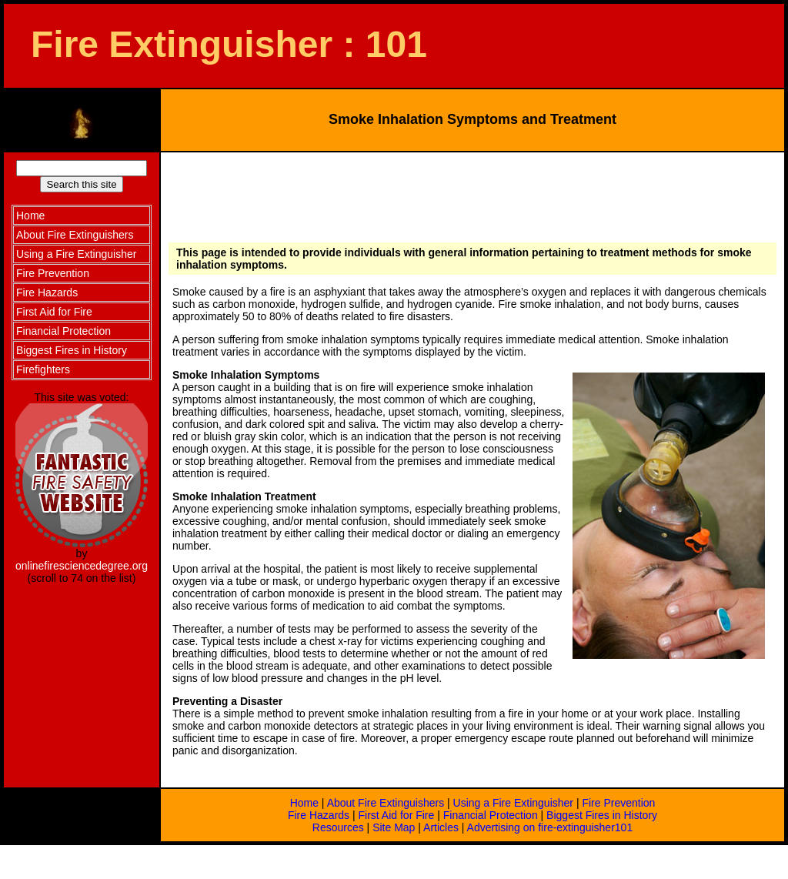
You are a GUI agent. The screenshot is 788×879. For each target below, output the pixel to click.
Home (304, 803)
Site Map (393, 827)
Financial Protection (490, 815)
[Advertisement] (471, 194)
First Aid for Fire (397, 815)
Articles (441, 827)
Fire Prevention (618, 803)
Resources (338, 827)
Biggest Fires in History (601, 815)
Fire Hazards (318, 815)
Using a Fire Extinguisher (513, 803)
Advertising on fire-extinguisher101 (550, 827)
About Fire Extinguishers (386, 803)
